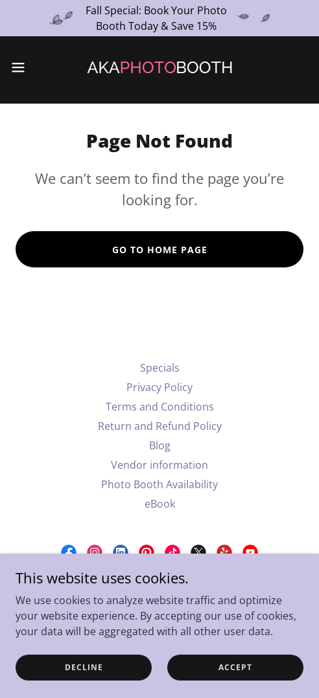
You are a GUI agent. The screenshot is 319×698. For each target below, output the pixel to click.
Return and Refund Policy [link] (160, 426)
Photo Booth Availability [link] (159, 484)
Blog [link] (160, 445)
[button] (28, 67)
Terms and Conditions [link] (160, 407)
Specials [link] (160, 368)
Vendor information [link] (159, 465)
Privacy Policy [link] (159, 387)
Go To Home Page (159, 249)
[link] (159, 67)
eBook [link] (160, 504)
